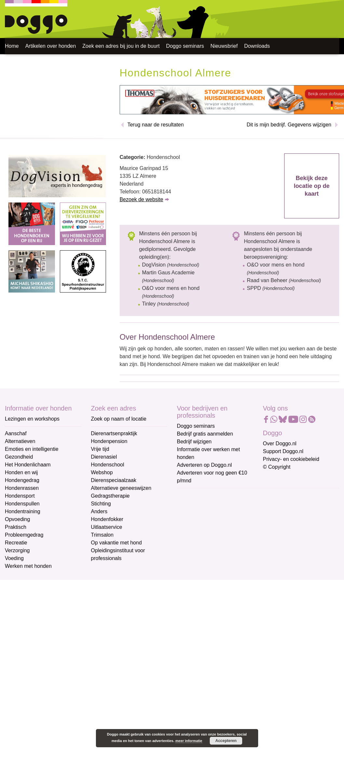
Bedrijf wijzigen (194, 441)
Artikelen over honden (50, 46)
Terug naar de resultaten (155, 124)
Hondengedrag (22, 480)
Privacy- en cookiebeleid (291, 459)
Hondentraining (22, 511)
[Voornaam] (223, 527)
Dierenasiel (104, 457)
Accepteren (225, 740)
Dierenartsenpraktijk (114, 433)
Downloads (257, 46)
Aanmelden (223, 566)
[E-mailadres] (223, 506)
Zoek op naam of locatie (119, 419)
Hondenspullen (22, 503)
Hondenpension (109, 441)
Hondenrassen (22, 488)
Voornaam (189, 518)
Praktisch (15, 527)
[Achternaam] (223, 549)
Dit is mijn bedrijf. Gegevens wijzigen (288, 124)
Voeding (14, 558)
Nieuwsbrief (224, 46)
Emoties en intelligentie (32, 449)
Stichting (101, 503)
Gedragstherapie (110, 496)
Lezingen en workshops (32, 419)
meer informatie (188, 741)
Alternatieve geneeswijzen (121, 488)
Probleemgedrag (24, 535)
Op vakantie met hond (116, 542)
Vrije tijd (100, 449)
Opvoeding (17, 519)
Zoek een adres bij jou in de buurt (120, 46)
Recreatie (16, 542)
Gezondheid (19, 457)
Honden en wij (21, 472)
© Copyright (277, 467)
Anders (99, 511)
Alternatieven (20, 441)
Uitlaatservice (106, 527)
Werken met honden (28, 566)
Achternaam (191, 539)
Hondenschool (107, 464)
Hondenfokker (107, 519)
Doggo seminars (185, 46)
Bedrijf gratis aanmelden (205, 434)
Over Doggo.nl (280, 443)
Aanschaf (16, 433)
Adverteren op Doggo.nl (204, 465)
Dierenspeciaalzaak (114, 480)
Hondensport (20, 496)
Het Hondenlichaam (28, 464)
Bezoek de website (141, 199)
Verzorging (17, 550)
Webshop (102, 472)
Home (12, 46)
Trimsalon (102, 535)
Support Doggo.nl (283, 451)
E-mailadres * (193, 496)
